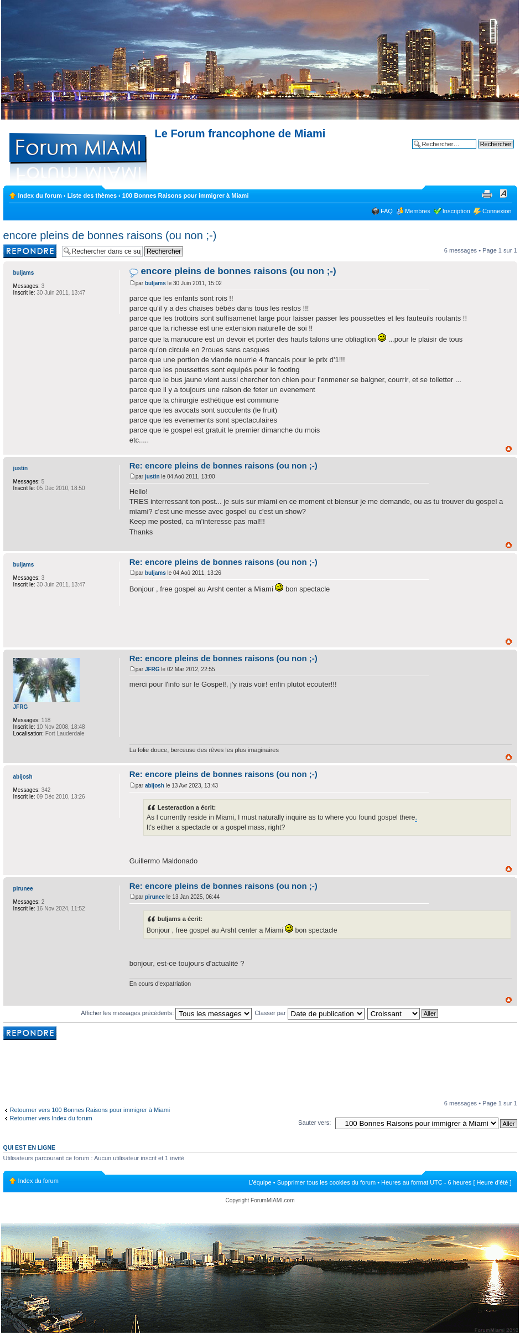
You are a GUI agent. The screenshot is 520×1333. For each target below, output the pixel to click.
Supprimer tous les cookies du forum (326, 1182)
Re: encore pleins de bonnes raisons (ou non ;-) (223, 465)
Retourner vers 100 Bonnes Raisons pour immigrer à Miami (90, 1109)
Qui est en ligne (29, 1147)
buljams (155, 283)
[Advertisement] (260, 1071)
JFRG (152, 669)
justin (152, 477)
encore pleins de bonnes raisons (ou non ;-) (110, 235)
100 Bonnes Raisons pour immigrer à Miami (185, 195)
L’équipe (260, 1182)
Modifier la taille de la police (504, 193)
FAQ (387, 211)
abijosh (154, 786)
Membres (417, 211)
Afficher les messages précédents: (166, 1013)
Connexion (497, 211)
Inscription (456, 211)
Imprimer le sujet (487, 193)
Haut (509, 449)
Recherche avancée (487, 152)
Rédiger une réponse (29, 251)
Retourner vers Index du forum (51, 1118)
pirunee (155, 897)
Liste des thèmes (92, 195)
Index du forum (40, 195)
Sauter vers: (314, 1122)
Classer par (309, 1013)
